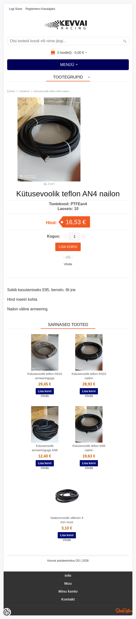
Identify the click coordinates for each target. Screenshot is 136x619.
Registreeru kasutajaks (40, 9)
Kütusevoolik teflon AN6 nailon (89, 448)
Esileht (11, 91)
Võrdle (68, 264)
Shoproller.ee (124, 610)
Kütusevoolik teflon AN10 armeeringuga (44, 376)
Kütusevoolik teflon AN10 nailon (89, 376)
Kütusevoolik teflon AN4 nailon (51, 91)
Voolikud (24, 91)
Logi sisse (15, 9)
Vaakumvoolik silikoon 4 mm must (66, 520)
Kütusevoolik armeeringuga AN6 (45, 448)
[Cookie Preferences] (6, 612)
